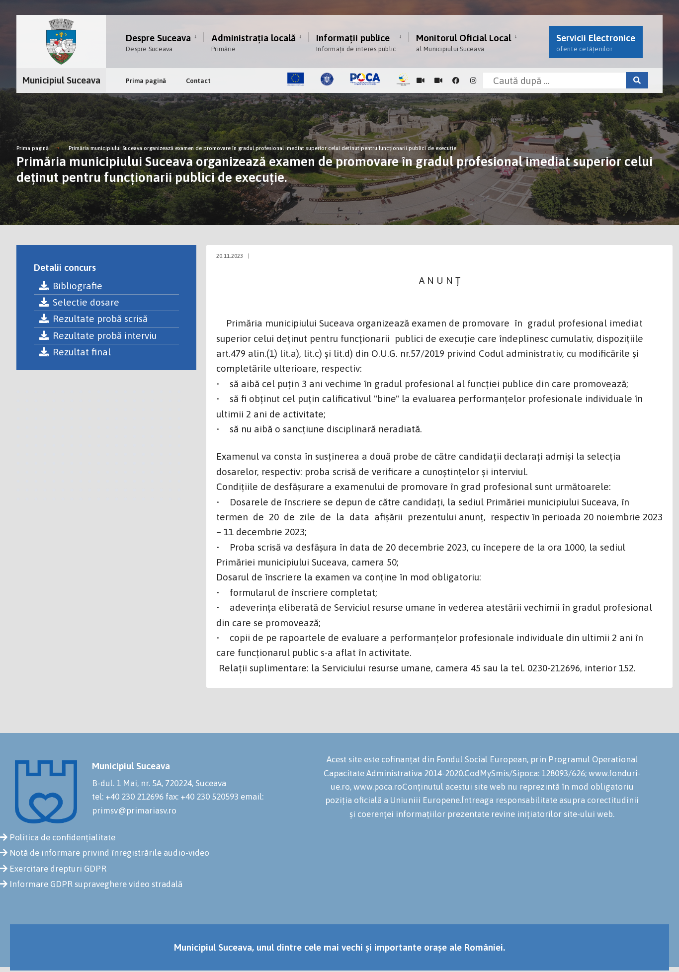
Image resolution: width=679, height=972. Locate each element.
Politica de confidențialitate (62, 837)
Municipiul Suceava (61, 80)
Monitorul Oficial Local (463, 42)
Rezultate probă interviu (98, 335)
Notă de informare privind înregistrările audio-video (109, 853)
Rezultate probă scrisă (93, 318)
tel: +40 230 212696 (128, 797)
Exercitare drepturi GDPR (57, 869)
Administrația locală (253, 42)
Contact (198, 80)
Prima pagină (146, 80)
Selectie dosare (79, 302)
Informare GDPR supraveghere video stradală (95, 884)
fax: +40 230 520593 (202, 797)
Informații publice (356, 42)
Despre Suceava (158, 42)
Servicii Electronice (595, 42)
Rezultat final (75, 351)
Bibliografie (70, 285)
